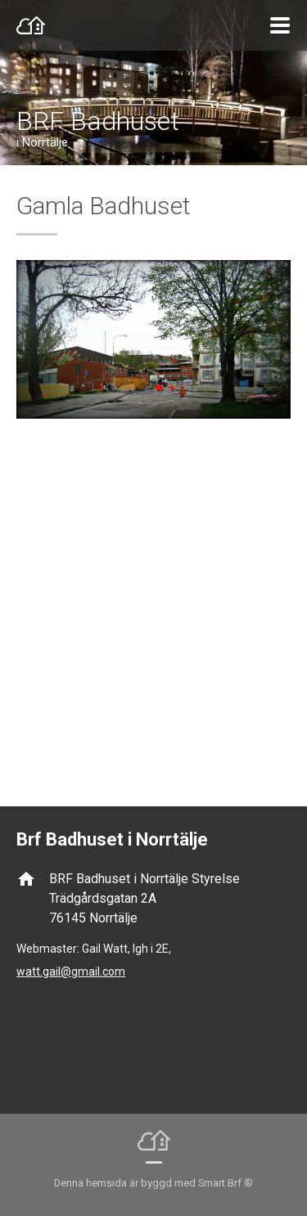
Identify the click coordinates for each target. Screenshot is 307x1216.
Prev (45, 504)
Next (262, 504)
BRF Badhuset (97, 121)
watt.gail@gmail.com (70, 971)
